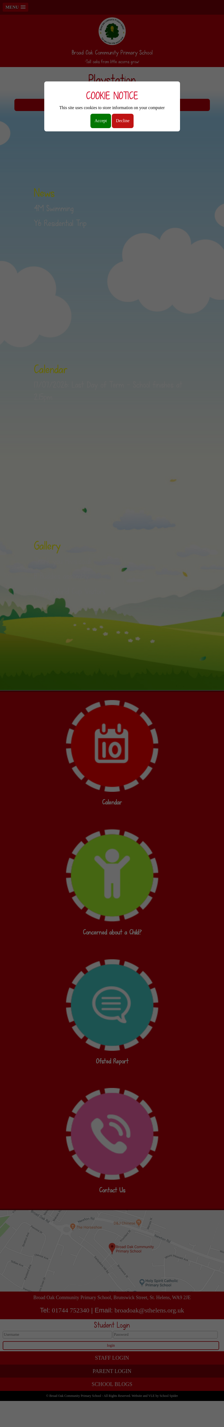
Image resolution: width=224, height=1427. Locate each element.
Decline (123, 120)
